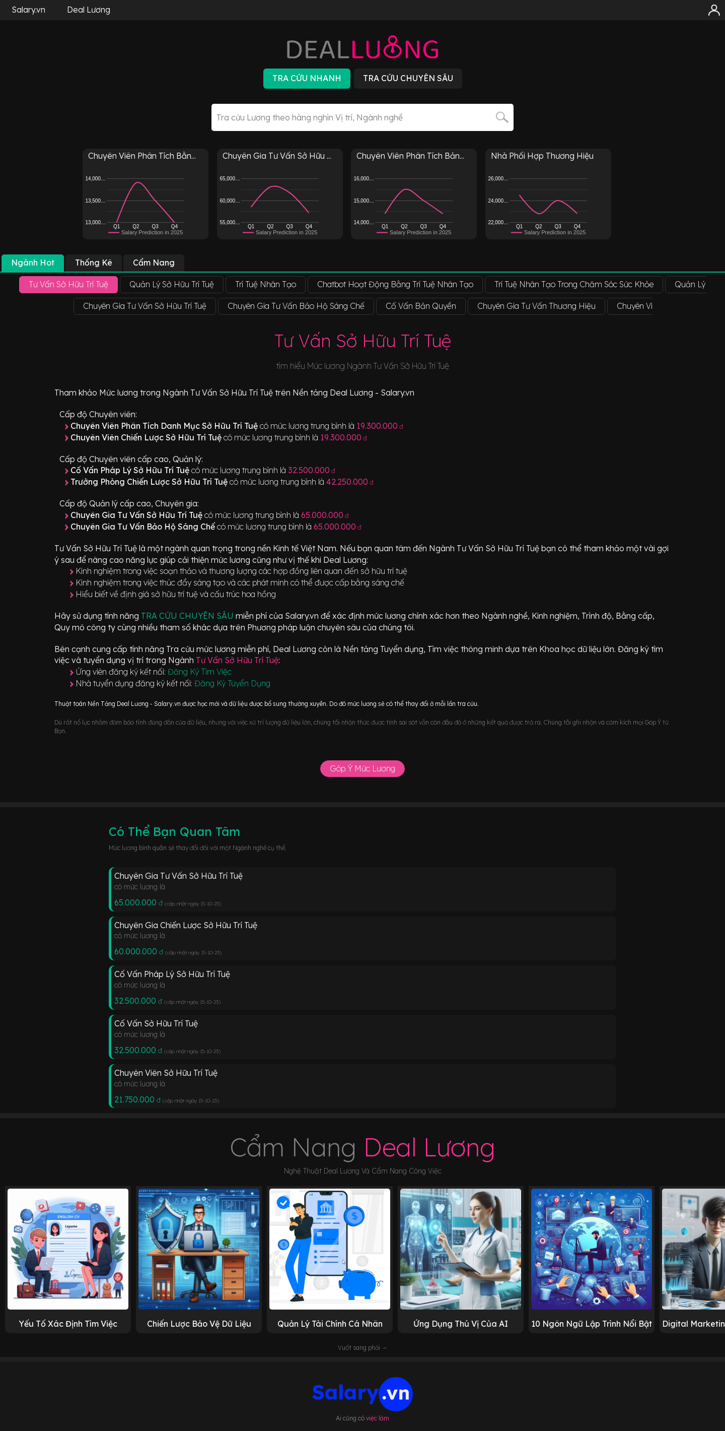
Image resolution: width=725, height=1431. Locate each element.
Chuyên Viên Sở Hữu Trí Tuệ (166, 1073)
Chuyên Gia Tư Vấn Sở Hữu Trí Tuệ (178, 876)
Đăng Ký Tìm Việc (200, 672)
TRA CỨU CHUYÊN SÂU (188, 616)
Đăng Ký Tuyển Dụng (232, 683)
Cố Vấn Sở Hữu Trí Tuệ (156, 1023)
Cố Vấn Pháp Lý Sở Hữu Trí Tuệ (172, 974)
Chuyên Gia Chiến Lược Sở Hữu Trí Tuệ (185, 925)
